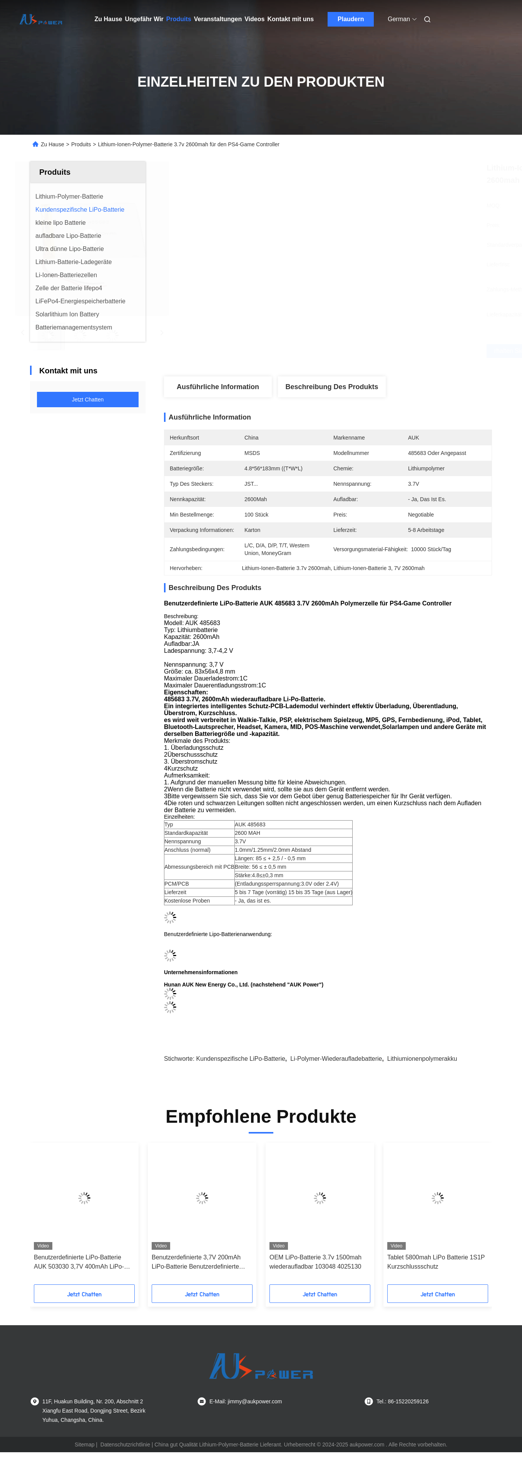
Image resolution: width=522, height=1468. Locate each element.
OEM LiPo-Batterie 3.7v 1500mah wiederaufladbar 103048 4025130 (315, 1259)
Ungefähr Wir (144, 19)
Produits (178, 19)
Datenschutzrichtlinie (125, 1442)
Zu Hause (108, 19)
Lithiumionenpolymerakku (422, 1056)
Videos (254, 19)
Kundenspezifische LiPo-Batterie (240, 1056)
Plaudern (351, 19)
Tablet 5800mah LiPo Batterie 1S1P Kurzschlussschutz (436, 1259)
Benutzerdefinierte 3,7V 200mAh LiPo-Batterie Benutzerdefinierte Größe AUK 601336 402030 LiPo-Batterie (198, 1260)
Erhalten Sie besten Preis (373, 351)
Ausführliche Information (218, 387)
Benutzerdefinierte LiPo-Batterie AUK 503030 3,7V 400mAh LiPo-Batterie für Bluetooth (79, 1260)
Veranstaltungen (218, 19)
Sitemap (84, 1442)
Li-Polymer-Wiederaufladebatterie (336, 1056)
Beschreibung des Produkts (331, 387)
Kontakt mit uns (290, 19)
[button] (58, 1214)
